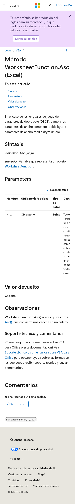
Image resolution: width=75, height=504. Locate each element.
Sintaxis (12, 91)
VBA (18, 50)
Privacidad (31, 480)
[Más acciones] (66, 50)
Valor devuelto (17, 101)
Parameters (15, 96)
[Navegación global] (4, 5)
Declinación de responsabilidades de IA (32, 468)
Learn (8, 50)
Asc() (8, 322)
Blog (40, 474)
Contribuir (14, 480)
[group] (37, 236)
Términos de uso (18, 486)
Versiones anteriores (20, 474)
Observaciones (17, 107)
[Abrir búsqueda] (50, 5)
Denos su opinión (26, 38)
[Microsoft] (37, 5)
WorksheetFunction (19, 166)
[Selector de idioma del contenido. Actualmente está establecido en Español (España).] (22, 440)
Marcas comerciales (45, 486)
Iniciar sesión (64, 5)
